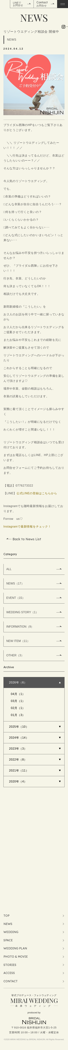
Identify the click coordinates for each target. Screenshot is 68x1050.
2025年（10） (19, 726)
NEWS (7, 924)
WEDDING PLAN (15, 948)
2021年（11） (19, 770)
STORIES (9, 965)
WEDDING (10, 932)
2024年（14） (19, 737)
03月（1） (18, 701)
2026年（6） (18, 682)
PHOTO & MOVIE (15, 956)
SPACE (8, 940)
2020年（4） (18, 781)
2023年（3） (18, 748)
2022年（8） (18, 759)
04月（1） (18, 694)
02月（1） (18, 708)
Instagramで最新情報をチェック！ (27, 526)
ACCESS (9, 973)
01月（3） (18, 715)
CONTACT (10, 981)
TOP (6, 915)
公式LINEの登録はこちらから (37, 493)
